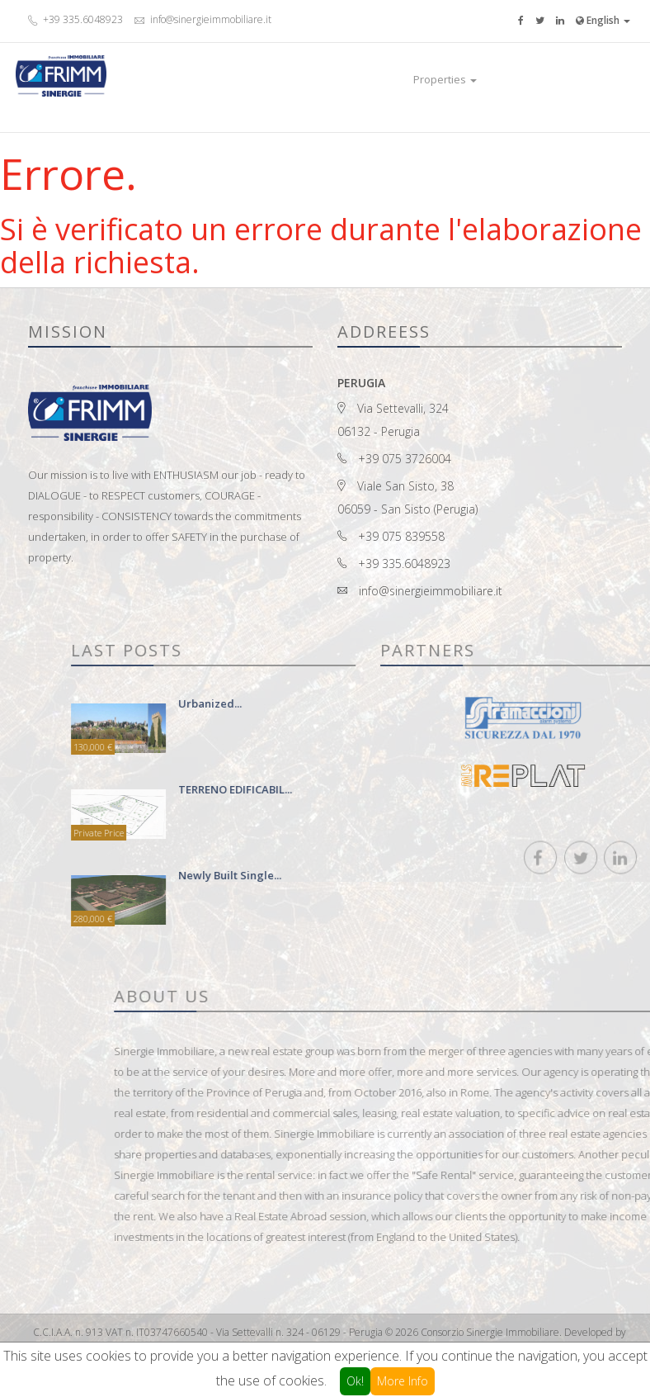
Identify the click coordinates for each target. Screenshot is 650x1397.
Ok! (355, 1381)
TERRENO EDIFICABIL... (364, 789)
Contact (549, 79)
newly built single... (358, 875)
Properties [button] (445, 79)
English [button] (603, 20)
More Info (402, 1381)
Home (388, 79)
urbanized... (338, 703)
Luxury (503, 79)
